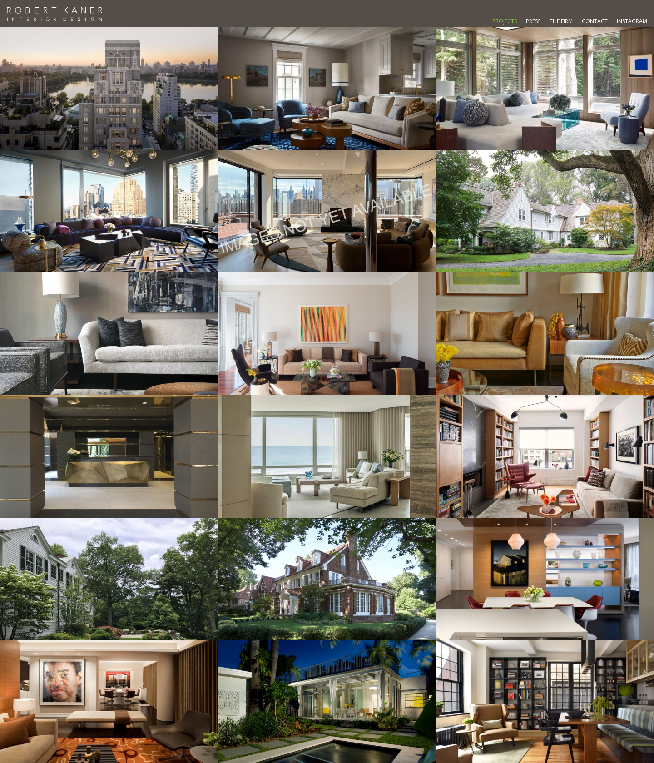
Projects (504, 21)
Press (533, 21)
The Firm (561, 21)
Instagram (632, 21)
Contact (595, 21)
